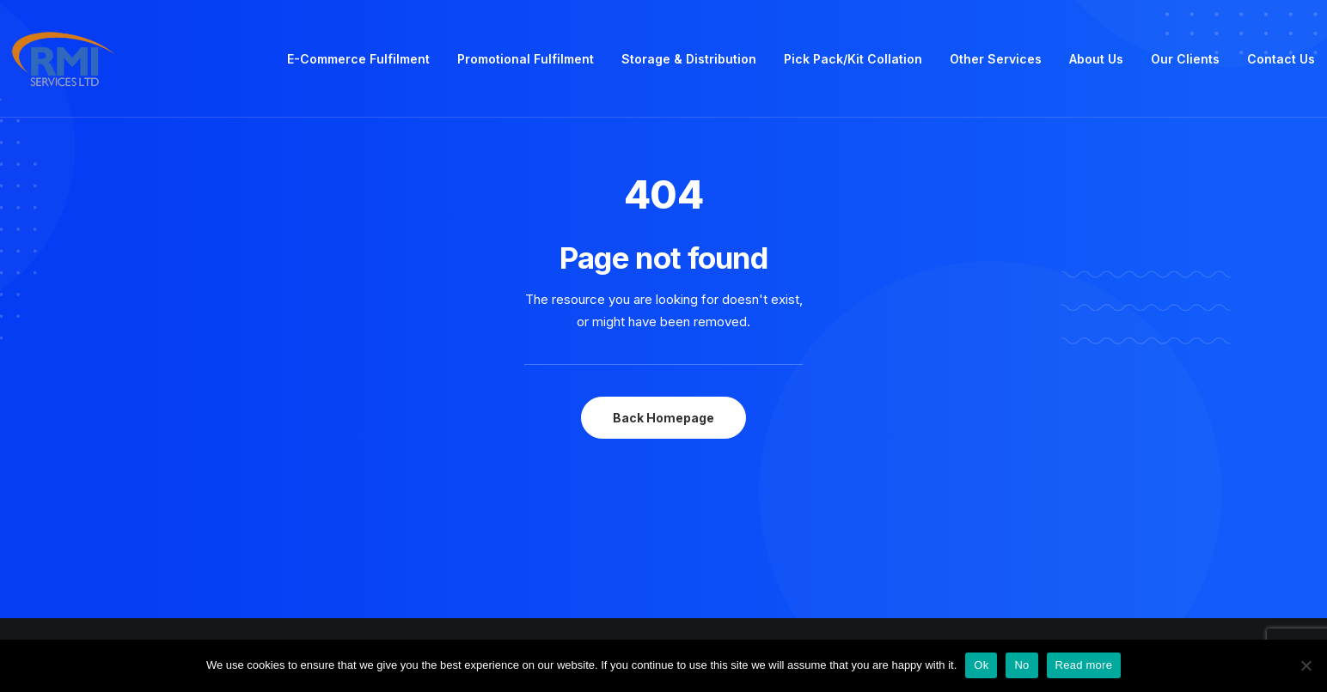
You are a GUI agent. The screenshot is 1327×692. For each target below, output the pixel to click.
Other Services (996, 59)
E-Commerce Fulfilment (358, 59)
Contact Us (1281, 59)
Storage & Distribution (688, 59)
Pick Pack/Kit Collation (853, 59)
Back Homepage (663, 417)
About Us (1096, 59)
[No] (1305, 665)
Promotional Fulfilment (525, 59)
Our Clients (1185, 59)
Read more (1084, 665)
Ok (981, 665)
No (1021, 665)
